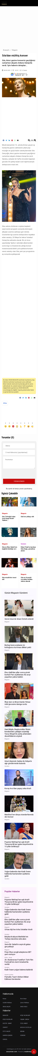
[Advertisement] (19, 27)
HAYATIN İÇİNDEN (7, 1035)
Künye (4, 998)
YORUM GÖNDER (19, 481)
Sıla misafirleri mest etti (9, 578)
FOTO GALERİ (6, 1031)
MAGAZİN (5, 1015)
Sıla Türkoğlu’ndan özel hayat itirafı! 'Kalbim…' (8, 518)
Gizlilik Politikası (7, 1002)
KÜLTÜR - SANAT (7, 1023)
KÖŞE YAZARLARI (25, 1015)
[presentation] (18, 473)
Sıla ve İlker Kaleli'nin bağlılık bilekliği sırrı (9, 548)
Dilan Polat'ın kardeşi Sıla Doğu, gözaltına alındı (28, 549)
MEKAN (22, 1031)
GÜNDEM (22, 1035)
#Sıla (5, 403)
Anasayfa (6, 50)
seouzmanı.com (11, 1052)
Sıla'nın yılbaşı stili (27, 517)
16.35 (15, 70)
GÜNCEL (5, 1039)
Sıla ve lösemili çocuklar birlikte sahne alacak (26, 579)
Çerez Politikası (24, 1002)
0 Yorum (23, 70)
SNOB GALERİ (6, 1006)
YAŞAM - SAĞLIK (24, 1019)
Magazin (15, 50)
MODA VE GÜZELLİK (25, 1027)
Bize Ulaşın (23, 998)
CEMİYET (5, 1027)
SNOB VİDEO (23, 1006)
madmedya (28, 1052)
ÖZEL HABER (24, 1023)
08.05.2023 (6, 70)
